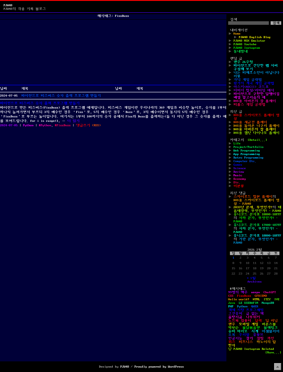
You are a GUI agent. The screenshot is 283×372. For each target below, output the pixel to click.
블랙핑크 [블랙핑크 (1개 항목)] (271, 327)
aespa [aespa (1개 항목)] (255, 292)
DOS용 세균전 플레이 (250, 122)
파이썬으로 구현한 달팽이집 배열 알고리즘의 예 (256, 95)
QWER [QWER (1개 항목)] (254, 306)
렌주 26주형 (243, 62)
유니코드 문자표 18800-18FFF (257, 214)
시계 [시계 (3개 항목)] (254, 331)
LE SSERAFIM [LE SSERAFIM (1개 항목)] (248, 303)
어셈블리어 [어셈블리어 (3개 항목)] (270, 331)
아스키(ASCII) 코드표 (251, 87)
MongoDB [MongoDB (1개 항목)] (268, 303)
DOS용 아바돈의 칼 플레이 (254, 101)
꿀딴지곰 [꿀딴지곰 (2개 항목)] (235, 317)
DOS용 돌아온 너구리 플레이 (256, 126)
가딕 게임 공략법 (247, 79)
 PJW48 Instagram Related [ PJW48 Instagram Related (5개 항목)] (251, 349)
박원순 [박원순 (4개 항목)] (233, 327)
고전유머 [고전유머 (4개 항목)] (235, 313)
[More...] (273, 352)
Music (237, 175)
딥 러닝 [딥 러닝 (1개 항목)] (271, 320)
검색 (233, 19)
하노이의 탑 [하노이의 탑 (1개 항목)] (266, 342)
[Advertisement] (113, 52)
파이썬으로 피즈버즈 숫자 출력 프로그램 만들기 (61, 95)
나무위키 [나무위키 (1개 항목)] (253, 317)
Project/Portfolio (248, 147)
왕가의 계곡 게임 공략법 (253, 83)
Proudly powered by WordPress (159, 366)
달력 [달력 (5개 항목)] (258, 320)
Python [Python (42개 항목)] (242, 306)
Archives (255, 281)
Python (28, 125)
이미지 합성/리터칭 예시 (253, 90)
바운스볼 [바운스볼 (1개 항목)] (269, 324)
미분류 (238, 186)
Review (238, 172)
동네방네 (240, 51)
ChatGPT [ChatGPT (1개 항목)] (270, 292)
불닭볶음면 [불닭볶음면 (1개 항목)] (251, 327)
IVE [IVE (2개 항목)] (276, 299)
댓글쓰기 (83, 125)
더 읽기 (73, 121)
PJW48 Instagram (246, 48)
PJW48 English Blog (255, 37)
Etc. (237, 182)
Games (237, 165)
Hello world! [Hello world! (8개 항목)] (238, 299)
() (96, 125)
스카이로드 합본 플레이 (252, 196)
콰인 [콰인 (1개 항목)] (270, 338)
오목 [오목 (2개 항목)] (231, 335)
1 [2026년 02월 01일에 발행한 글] (233, 258)
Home (237, 33)
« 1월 (251, 278)
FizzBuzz (64, 125)
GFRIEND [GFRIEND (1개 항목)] (261, 296)
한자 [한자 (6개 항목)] (231, 345)
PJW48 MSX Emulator (249, 41)
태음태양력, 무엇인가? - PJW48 (257, 209)
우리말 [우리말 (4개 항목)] (244, 335)
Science (239, 168)
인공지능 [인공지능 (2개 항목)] (235, 338)
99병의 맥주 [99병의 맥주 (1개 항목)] (238, 292)
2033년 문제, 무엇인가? (252, 207)
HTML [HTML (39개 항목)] (256, 299)
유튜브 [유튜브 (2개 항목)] (258, 335)
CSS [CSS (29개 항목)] (230, 296)
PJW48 (8, 5)
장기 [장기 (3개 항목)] (249, 338)
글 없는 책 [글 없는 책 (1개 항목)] (255, 313)
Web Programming (246, 150)
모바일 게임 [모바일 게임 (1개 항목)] (248, 324)
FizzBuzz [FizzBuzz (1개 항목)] (244, 296)
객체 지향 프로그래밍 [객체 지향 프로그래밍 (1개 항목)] (246, 310)
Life (237, 143)
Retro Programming (248, 157)
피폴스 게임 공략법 (249, 104)
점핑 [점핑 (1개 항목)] (260, 338)
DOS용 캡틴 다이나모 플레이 (256, 133)
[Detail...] (257, 140)
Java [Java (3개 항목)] (231, 303)
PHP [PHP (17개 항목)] (230, 306)
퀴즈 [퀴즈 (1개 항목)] (231, 342)
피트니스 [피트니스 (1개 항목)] (246, 342)
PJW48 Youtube (244, 44)
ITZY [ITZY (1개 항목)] (267, 299)
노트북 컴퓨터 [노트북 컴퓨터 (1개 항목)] (239, 320)
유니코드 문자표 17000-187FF (257, 225)
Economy (239, 179)
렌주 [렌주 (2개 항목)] (231, 324)
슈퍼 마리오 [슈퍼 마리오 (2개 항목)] (238, 331)
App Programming (246, 154)
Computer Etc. (244, 161)
